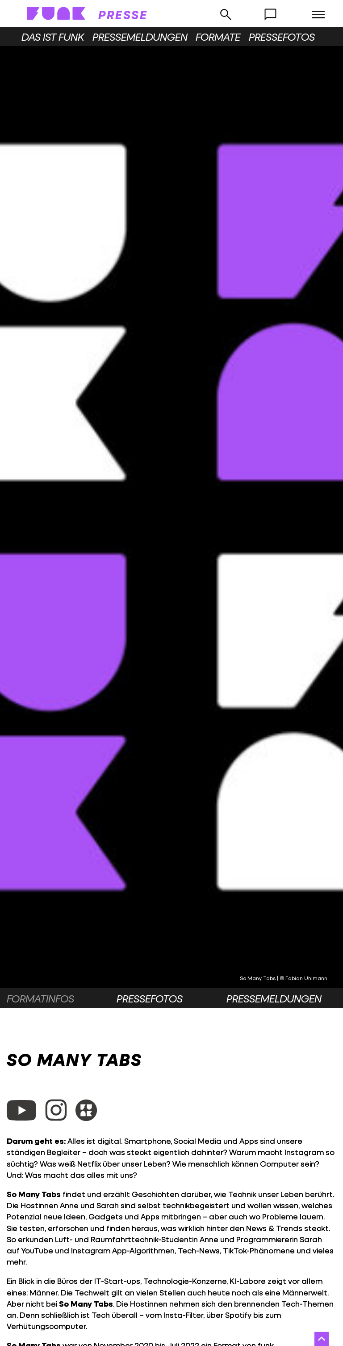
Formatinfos (40, 998)
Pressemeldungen (140, 36)
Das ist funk (52, 36)
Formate (218, 36)
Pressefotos (282, 36)
